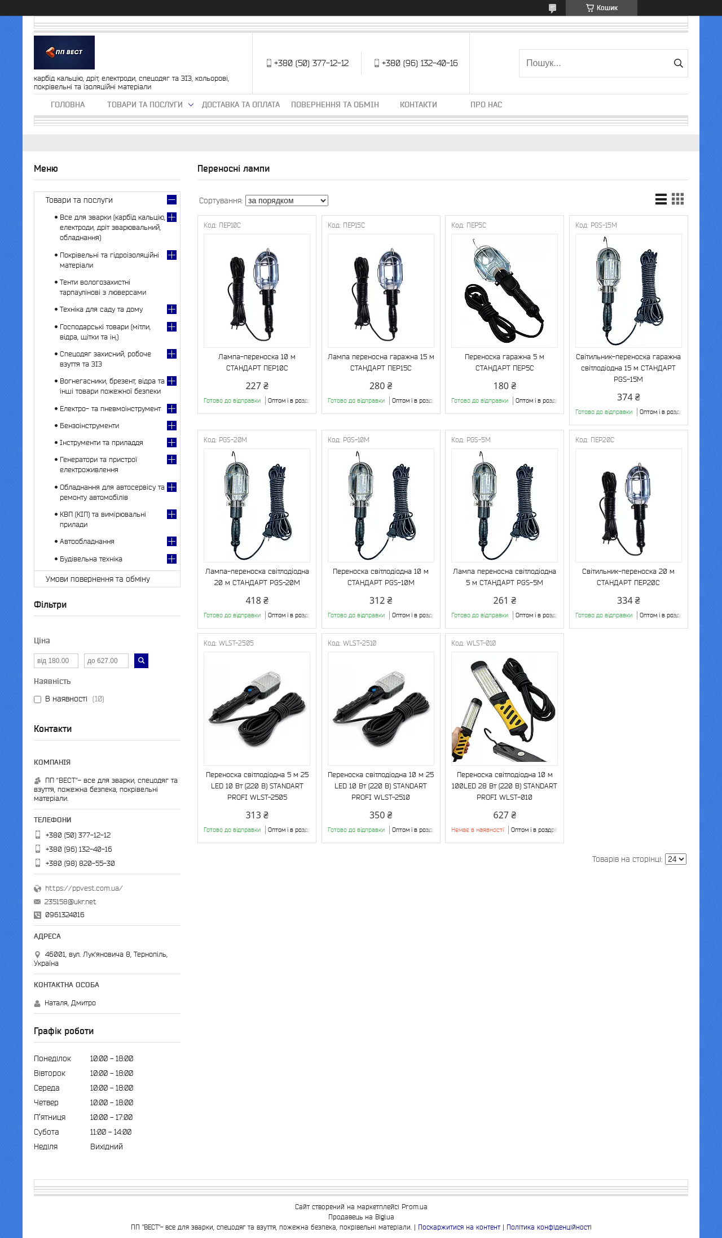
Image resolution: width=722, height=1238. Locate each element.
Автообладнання (87, 541)
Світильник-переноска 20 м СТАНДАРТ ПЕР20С (628, 577)
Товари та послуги (145, 104)
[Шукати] (678, 63)
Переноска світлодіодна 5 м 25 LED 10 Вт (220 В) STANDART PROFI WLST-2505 (257, 785)
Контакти (418, 104)
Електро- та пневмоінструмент (110, 408)
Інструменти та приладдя (101, 442)
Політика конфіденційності (549, 1227)
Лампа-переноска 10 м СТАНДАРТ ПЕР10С (257, 362)
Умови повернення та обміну (98, 578)
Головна (68, 104)
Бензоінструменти (89, 425)
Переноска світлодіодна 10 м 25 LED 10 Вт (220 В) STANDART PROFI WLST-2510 (381, 785)
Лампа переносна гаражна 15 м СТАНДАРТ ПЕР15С (381, 362)
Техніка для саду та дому (101, 309)
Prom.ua (415, 1206)
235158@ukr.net (70, 901)
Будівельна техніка (91, 559)
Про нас (486, 104)
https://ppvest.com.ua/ (84, 888)
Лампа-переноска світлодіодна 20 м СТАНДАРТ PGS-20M (257, 577)
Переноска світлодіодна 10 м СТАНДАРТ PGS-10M (381, 577)
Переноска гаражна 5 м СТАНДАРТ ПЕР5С (504, 362)
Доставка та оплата (241, 104)
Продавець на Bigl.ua (361, 1216)
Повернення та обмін (335, 104)
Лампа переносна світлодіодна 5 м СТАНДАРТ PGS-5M (504, 577)
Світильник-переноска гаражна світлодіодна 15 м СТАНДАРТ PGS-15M (628, 367)
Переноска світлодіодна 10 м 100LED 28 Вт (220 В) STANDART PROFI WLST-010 (504, 785)
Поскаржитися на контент (459, 1227)
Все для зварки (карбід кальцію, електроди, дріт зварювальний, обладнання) (112, 227)
